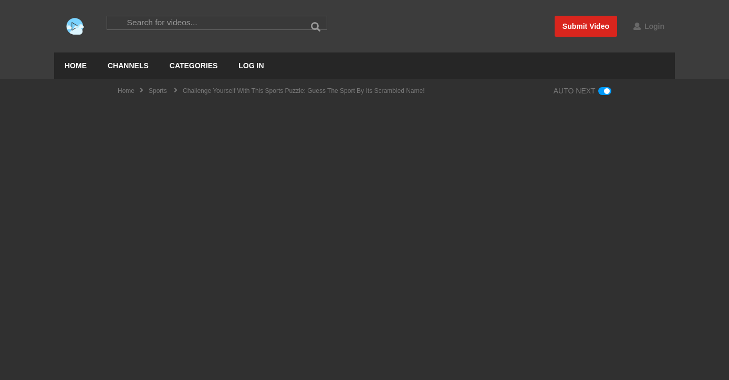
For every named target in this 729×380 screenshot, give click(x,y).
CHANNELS (128, 65)
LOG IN (251, 65)
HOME (76, 65)
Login (648, 26)
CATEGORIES (194, 65)
